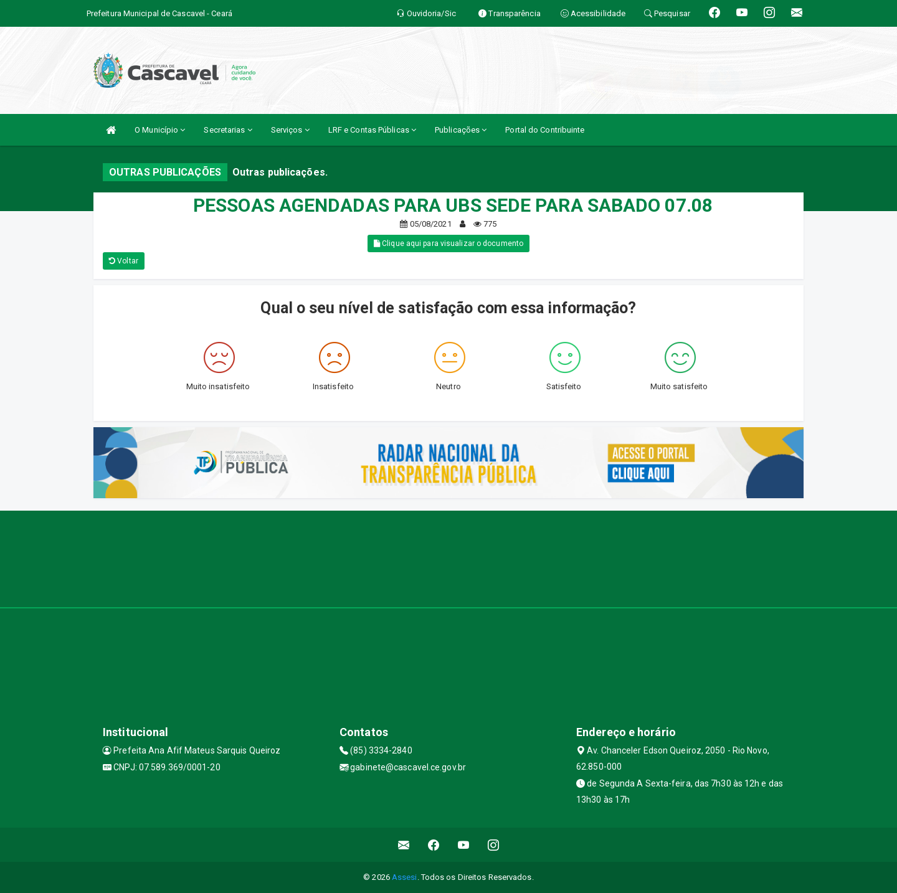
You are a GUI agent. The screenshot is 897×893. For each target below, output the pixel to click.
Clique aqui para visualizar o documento (448, 243)
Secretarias (228, 130)
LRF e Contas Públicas (372, 130)
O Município (160, 130)
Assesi (404, 877)
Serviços (290, 130)
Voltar (123, 261)
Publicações (460, 130)
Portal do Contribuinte (544, 130)
